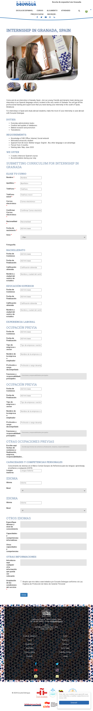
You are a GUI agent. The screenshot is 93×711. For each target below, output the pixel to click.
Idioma (9, 482)
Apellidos (10, 183)
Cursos (40, 10)
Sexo (9, 235)
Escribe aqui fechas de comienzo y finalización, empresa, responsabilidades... (12, 451)
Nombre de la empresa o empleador (11, 357)
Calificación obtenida (11, 268)
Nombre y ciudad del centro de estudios (10, 277)
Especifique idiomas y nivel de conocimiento (12, 525)
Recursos (65, 644)
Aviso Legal (65, 648)
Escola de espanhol (24, 10)
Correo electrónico (11, 203)
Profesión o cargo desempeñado (12, 367)
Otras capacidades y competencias (12, 548)
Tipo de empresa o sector (11, 347)
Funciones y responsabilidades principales (12, 376)
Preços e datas (37, 14)
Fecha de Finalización (11, 261)
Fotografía (10, 245)
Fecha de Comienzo (10, 255)
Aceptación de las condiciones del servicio (11, 585)
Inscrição (51, 14)
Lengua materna (9, 471)
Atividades (65, 10)
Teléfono (10, 189)
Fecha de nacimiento (11, 229)
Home (65, 636)
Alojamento (52, 10)
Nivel (8, 488)
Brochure (65, 640)
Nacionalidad (11, 222)
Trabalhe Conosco (65, 652)
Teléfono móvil (10, 195)
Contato (65, 656)
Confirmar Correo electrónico (11, 213)
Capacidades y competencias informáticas (12, 536)
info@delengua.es (56, 621)
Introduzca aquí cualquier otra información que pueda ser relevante (11, 568)
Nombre (10, 177)
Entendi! (74, 702)
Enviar (24, 595)
